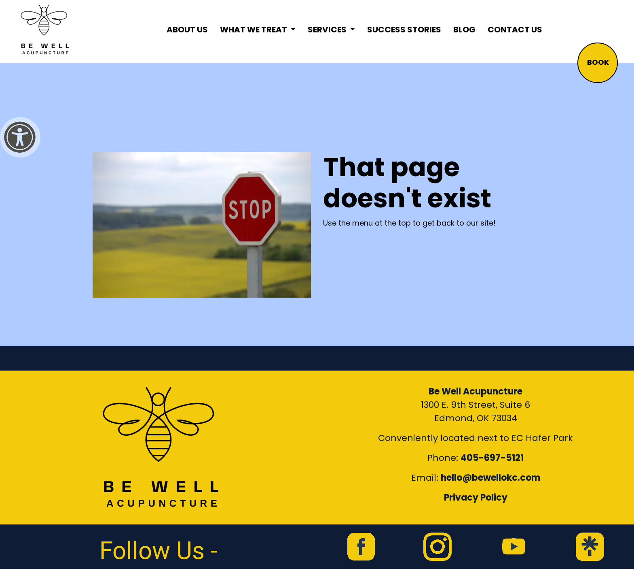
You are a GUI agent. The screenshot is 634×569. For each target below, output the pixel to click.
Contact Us (515, 29)
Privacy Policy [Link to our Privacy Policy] (475, 497)
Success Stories (404, 29)
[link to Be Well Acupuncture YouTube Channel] (513, 547)
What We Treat (254, 29)
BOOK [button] (598, 62)
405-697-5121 (492, 458)
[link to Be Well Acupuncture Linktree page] (590, 547)
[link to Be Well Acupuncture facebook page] (361, 547)
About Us (187, 29)
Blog (464, 29)
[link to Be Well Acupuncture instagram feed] (437, 547)
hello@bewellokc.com (490, 477)
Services (328, 29)
